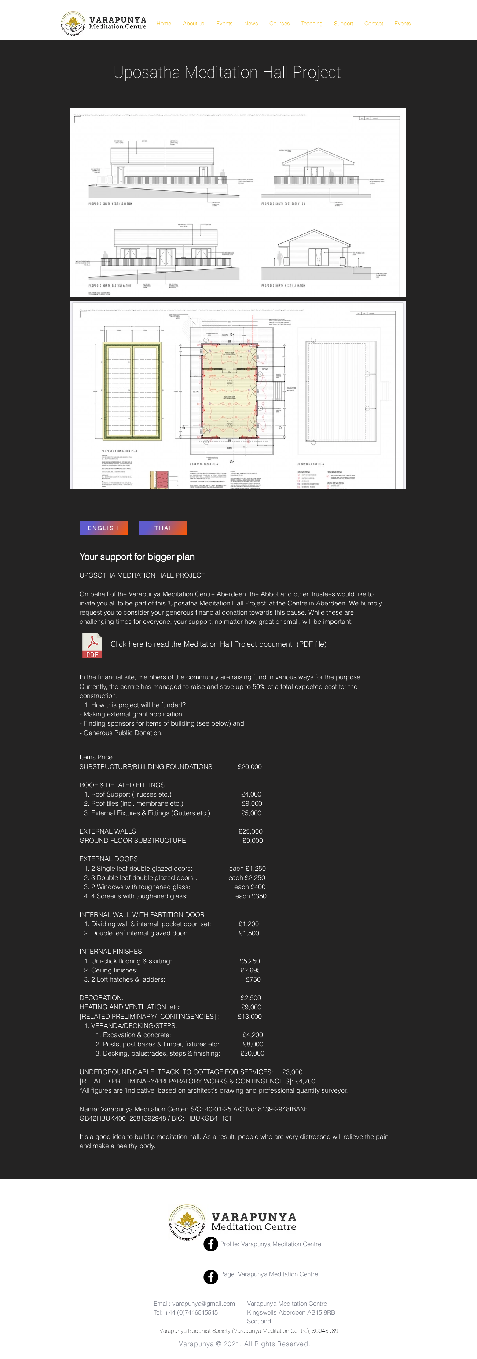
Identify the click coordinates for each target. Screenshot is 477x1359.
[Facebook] (210, 1244)
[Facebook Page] (210, 1277)
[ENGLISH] (104, 528)
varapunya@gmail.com (203, 1303)
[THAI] (163, 528)
